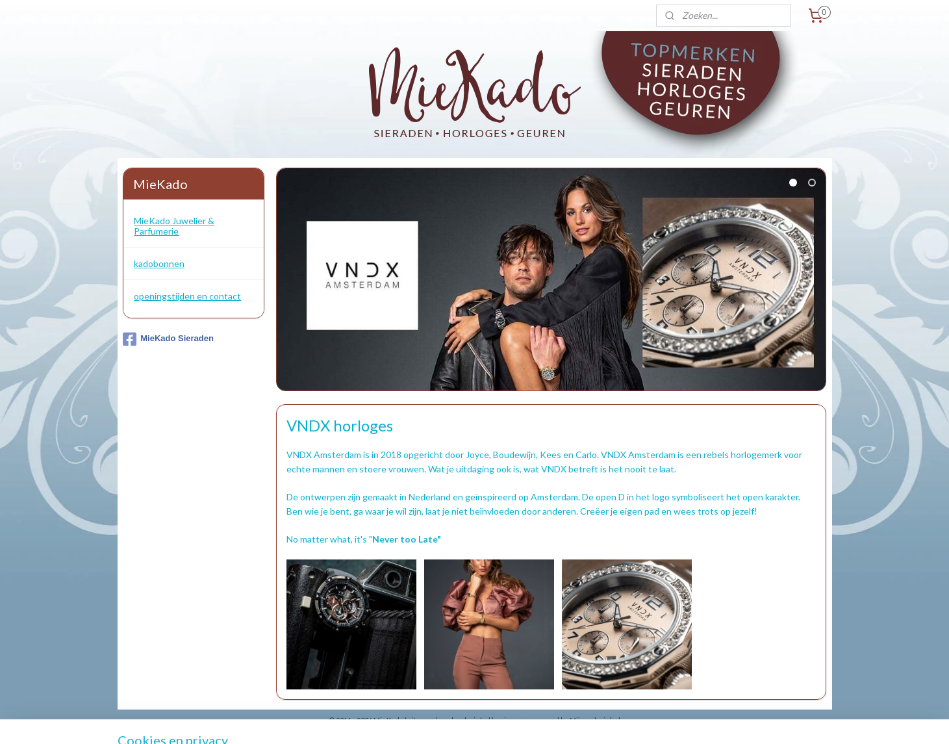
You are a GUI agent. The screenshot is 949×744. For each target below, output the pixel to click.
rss (444, 720)
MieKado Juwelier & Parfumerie (174, 225)
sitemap (421, 720)
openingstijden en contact (187, 295)
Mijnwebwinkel (595, 720)
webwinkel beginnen (489, 720)
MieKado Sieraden (168, 339)
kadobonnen (159, 263)
